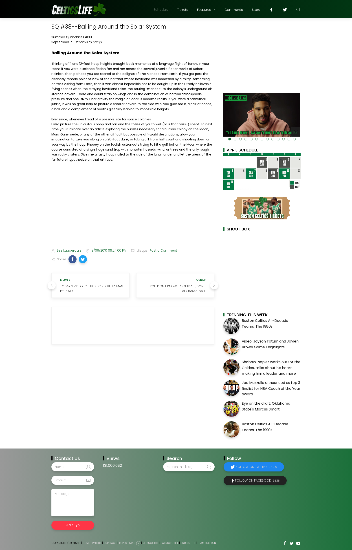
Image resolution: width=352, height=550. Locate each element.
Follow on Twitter (256, 466)
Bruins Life (187, 543)
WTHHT (96, 543)
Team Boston (206, 543)
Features (206, 9)
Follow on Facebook (257, 480)
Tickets (182, 9)
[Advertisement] (132, 209)
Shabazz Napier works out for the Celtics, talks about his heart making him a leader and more (271, 367)
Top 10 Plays (127, 543)
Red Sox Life (151, 543)
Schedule (161, 9)
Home (86, 543)
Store (256, 9)
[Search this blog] (188, 466)
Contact (110, 543)
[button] (72, 259)
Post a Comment (163, 250)
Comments (233, 9)
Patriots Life (169, 543)
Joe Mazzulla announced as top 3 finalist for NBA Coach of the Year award (271, 388)
